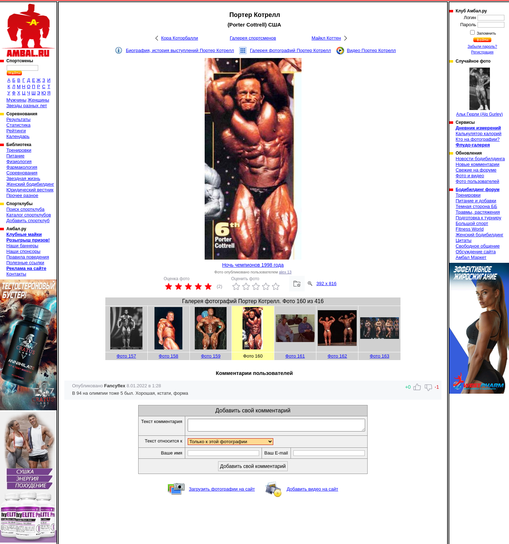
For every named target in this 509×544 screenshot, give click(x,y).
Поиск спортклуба (25, 209)
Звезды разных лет (26, 105)
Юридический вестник (29, 189)
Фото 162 (337, 356)
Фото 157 (126, 356)
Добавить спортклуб (27, 220)
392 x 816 (326, 283)
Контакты (16, 274)
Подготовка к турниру (478, 217)
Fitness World (470, 229)
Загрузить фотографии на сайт (222, 491)
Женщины (38, 100)
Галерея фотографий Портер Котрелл (290, 50)
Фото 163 (379, 356)
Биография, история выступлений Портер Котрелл (180, 50)
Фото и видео (470, 175)
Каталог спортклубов (28, 215)
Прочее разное (22, 195)
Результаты (18, 119)
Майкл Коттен (326, 38)
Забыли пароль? (482, 46)
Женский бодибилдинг (30, 184)
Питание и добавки (476, 200)
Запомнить (486, 33)
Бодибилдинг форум (477, 189)
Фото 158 (168, 356)
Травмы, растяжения (478, 212)
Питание (15, 155)
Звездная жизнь (23, 178)
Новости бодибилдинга (480, 158)
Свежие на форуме (476, 170)
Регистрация (482, 52)
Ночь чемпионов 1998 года (252, 265)
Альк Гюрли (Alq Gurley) (479, 92)
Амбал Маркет (471, 257)
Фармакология (21, 167)
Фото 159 (210, 356)
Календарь (18, 136)
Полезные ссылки (25, 262)
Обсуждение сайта (476, 251)
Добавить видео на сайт (312, 491)
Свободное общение (478, 246)
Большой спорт (472, 223)
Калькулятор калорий (479, 133)
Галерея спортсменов (253, 38)
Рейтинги (16, 130)
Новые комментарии (477, 164)
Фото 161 (295, 356)
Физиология (18, 161)
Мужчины (16, 100)
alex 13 (285, 272)
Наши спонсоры (23, 251)
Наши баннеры (22, 245)
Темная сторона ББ (476, 206)
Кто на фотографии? (478, 139)
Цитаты (464, 240)
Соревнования (21, 172)
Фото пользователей (477, 181)
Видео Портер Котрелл (371, 50)
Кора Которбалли (179, 38)
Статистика (18, 125)
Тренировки (18, 150)
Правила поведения (27, 257)
